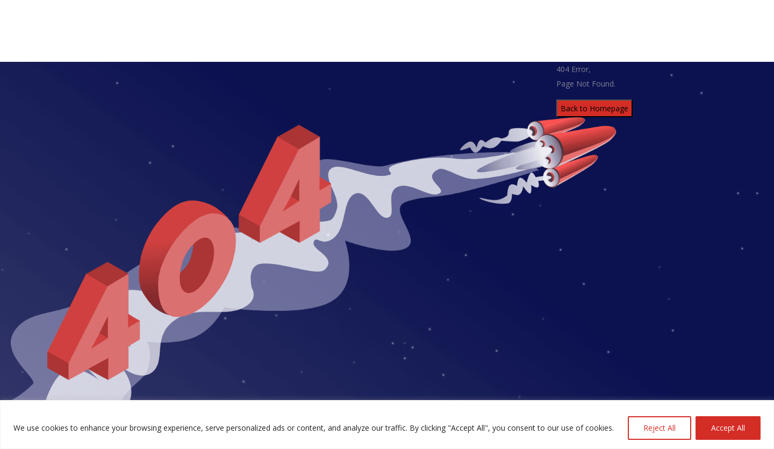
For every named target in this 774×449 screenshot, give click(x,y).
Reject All (659, 428)
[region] (387, 424)
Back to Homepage (594, 108)
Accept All (728, 428)
